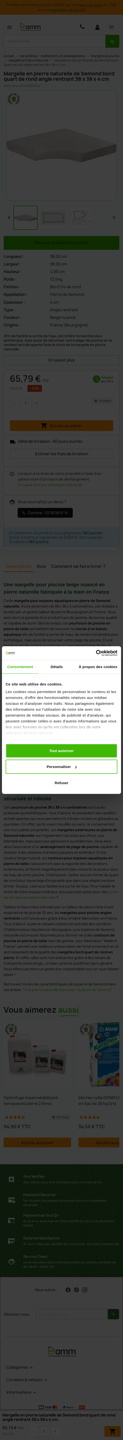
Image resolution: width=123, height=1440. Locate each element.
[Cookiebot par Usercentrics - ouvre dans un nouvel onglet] (95, 653)
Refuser (61, 782)
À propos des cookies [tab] (98, 666)
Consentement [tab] (20, 666)
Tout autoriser (61, 750)
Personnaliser (62, 767)
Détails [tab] (57, 666)
